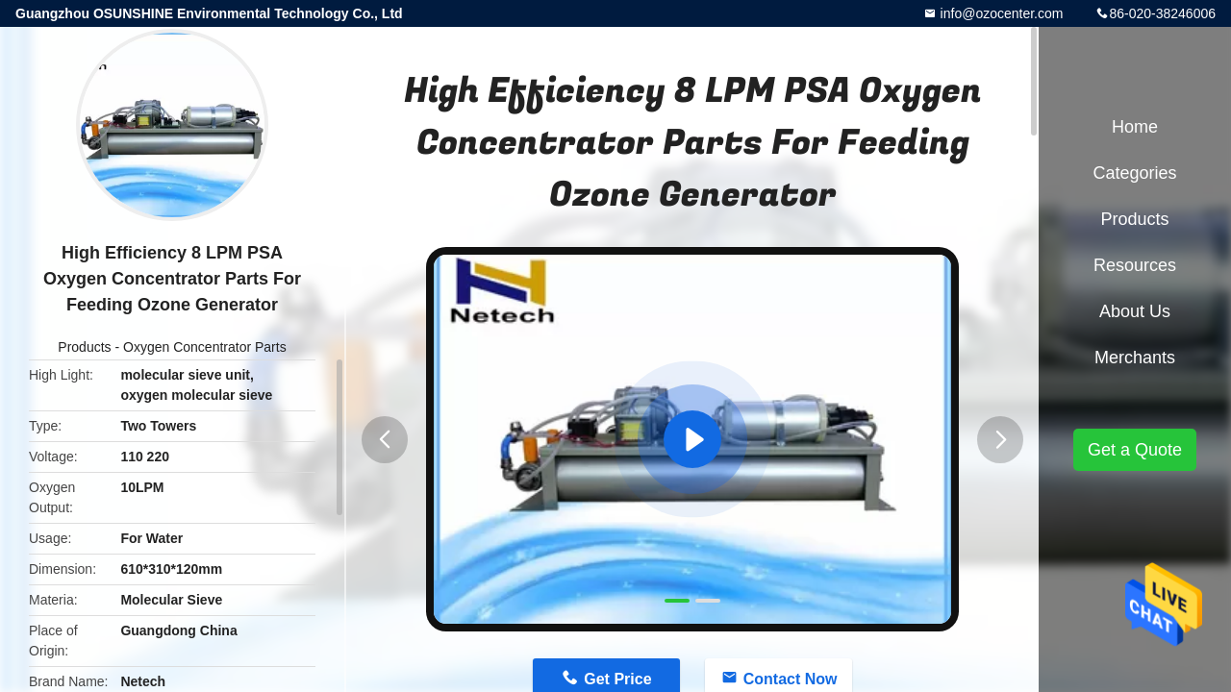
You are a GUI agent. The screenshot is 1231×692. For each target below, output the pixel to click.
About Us (1134, 311)
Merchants (1134, 357)
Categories (1134, 173)
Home (1135, 126)
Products (84, 347)
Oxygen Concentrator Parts (205, 347)
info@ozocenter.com (1000, 13)
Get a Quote (1135, 449)
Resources (1134, 265)
